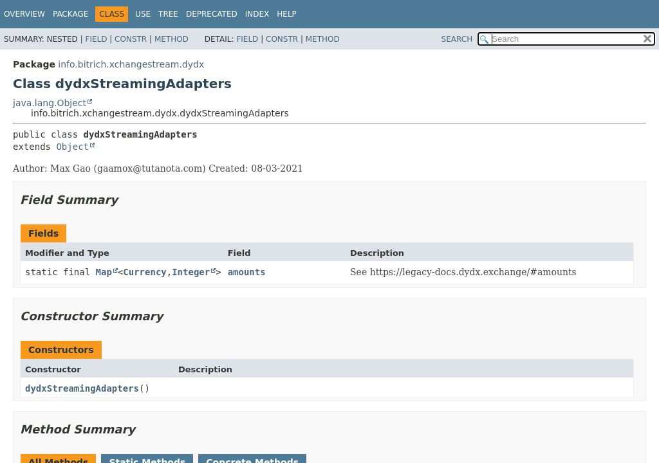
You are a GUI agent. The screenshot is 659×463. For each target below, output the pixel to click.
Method (171, 39)
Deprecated (211, 14)
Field (96, 39)
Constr (131, 39)
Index (257, 14)
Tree (168, 14)
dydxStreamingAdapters (82, 388)
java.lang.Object (49, 103)
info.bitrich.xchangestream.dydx (131, 64)
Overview (24, 14)
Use (143, 14)
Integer (191, 272)
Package (70, 14)
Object (72, 146)
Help (287, 14)
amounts (247, 272)
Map (104, 272)
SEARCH (457, 39)
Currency (144, 272)
